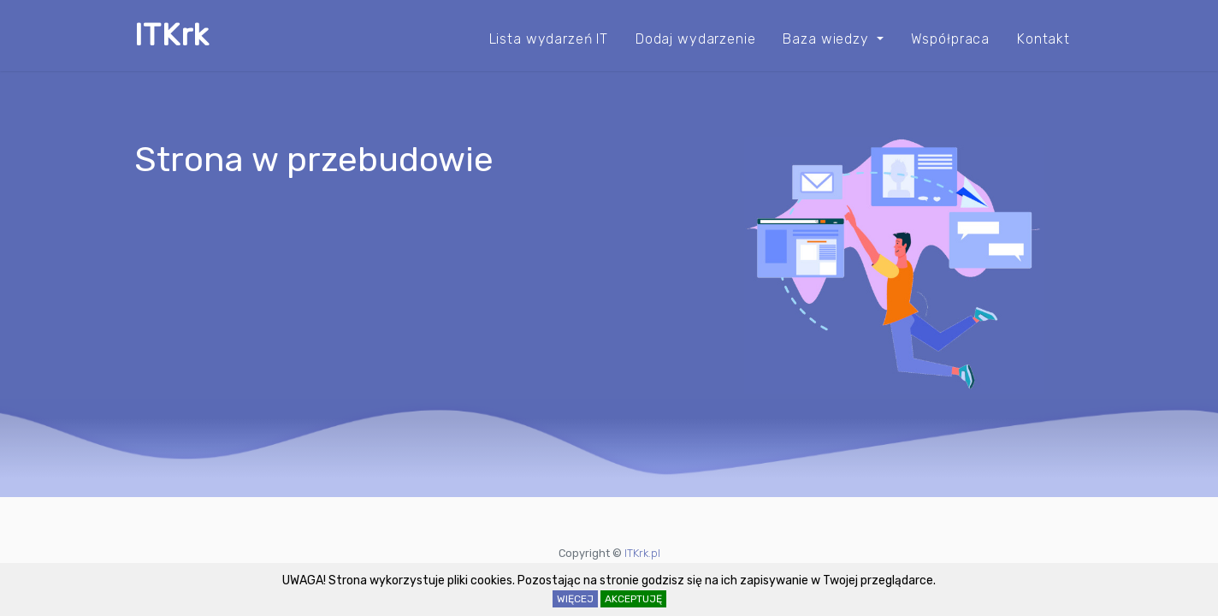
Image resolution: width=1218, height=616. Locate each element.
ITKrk (172, 35)
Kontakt (1043, 39)
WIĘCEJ (575, 599)
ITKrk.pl (642, 553)
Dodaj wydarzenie (691, 39)
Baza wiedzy (825, 39)
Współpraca (948, 39)
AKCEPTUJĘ (633, 599)
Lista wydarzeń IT (541, 39)
